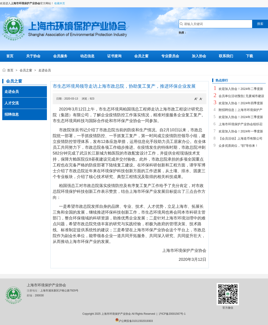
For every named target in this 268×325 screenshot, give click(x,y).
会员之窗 (141, 56)
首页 (10, 70)
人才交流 (11, 103)
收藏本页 (59, 3)
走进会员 (11, 91)
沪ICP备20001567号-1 (172, 313)
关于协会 (33, 56)
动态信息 (87, 56)
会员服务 (60, 56)
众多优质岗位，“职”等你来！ (238, 145)
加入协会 (199, 56)
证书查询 (114, 56)
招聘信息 (11, 114)
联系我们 (226, 56)
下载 (249, 56)
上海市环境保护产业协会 (25, 3)
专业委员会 (170, 56)
